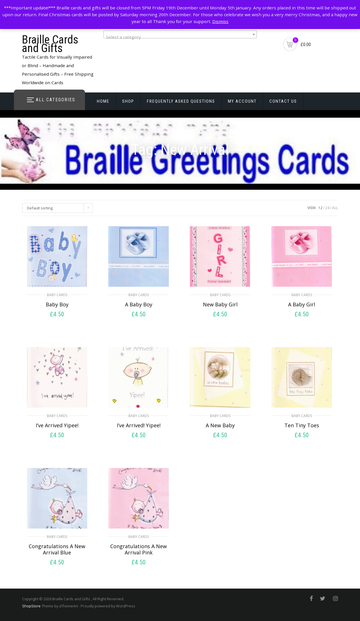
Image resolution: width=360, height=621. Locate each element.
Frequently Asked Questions (181, 101)
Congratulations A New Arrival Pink (138, 549)
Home (103, 101)
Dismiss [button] (220, 21)
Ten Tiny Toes (301, 425)
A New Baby (220, 425)
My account (242, 101)
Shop (128, 101)
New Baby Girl (220, 304)
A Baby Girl (301, 304)
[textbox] (180, 37)
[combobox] (180, 34)
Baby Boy (57, 304)
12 (320, 207)
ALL (335, 207)
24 (327, 207)
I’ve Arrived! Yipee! (139, 425)
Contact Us (283, 101)
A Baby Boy (138, 304)
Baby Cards (57, 294)
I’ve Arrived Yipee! (57, 425)
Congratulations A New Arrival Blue (57, 549)
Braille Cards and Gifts (50, 44)
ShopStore (31, 605)
